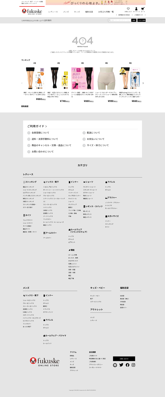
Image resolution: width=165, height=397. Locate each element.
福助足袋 (89, 11)
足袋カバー (123, 307)
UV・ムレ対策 (72, 255)
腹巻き (70, 207)
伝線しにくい (72, 264)
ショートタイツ (28, 223)
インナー (74, 182)
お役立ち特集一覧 (106, 11)
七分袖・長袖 (72, 213)
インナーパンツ (73, 193)
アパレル (111, 182)
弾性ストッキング (28, 198)
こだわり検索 (141, 20)
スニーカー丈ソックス (50, 204)
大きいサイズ (113, 216)
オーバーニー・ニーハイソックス (53, 190)
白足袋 (122, 296)
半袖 (69, 216)
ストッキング (31, 182)
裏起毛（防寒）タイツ (30, 232)
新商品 (72, 356)
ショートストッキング (30, 190)
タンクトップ (72, 204)
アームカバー (51, 233)
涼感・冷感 (71, 272)
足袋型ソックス (48, 213)
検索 (134, 20)
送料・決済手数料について (45, 138)
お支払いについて (95, 138)
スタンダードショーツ (90, 190)
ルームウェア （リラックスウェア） (78, 230)
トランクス (46, 309)
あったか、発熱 (73, 258)
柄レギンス (86, 211)
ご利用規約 (92, 362)
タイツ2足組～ (27, 226)
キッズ (77, 11)
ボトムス (71, 190)
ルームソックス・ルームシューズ (53, 222)
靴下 (91, 299)
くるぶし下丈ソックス (50, 187)
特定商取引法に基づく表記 (97, 359)
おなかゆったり (73, 261)
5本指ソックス (47, 210)
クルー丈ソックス (48, 196)
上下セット (71, 242)
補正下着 (71, 278)
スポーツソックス (28, 315)
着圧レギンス (87, 217)
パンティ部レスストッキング (32, 196)
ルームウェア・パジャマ (55, 335)
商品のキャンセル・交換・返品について (51, 145)
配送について (93, 132)
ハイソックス (47, 207)
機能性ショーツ (88, 198)
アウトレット (96, 309)
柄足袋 (122, 305)
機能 (73, 250)
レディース (53, 11)
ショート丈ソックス (49, 193)
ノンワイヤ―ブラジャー (112, 202)
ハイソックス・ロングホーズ (32, 318)
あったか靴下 (27, 327)
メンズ (66, 11)
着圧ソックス (47, 225)
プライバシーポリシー (96, 364)
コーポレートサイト (95, 367)
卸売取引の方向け (124, 15)
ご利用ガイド (138, 15)
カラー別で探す (28, 207)
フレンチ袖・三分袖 (74, 210)
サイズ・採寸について (98, 145)
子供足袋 (123, 302)
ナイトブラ (108, 205)
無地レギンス (87, 214)
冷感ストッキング (28, 201)
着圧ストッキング (28, 187)
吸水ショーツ (87, 196)
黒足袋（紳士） (125, 299)
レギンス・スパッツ (94, 206)
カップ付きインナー (74, 196)
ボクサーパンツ (48, 312)
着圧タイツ (26, 229)
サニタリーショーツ (89, 187)
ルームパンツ (47, 343)
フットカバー (47, 219)
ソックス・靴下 (52, 182)
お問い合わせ (124, 359)
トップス (71, 187)
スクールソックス (95, 302)
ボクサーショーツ (88, 193)
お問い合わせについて (43, 151)
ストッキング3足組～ (29, 204)
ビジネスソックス (28, 321)
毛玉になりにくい (73, 267)
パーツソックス (48, 216)
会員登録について (40, 132)
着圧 (69, 275)
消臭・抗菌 (71, 270)
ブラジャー (112, 197)
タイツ (28, 215)
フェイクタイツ (27, 220)
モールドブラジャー (111, 208)
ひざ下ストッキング (29, 193)
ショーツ (71, 201)
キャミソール (72, 198)
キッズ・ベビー (97, 287)
